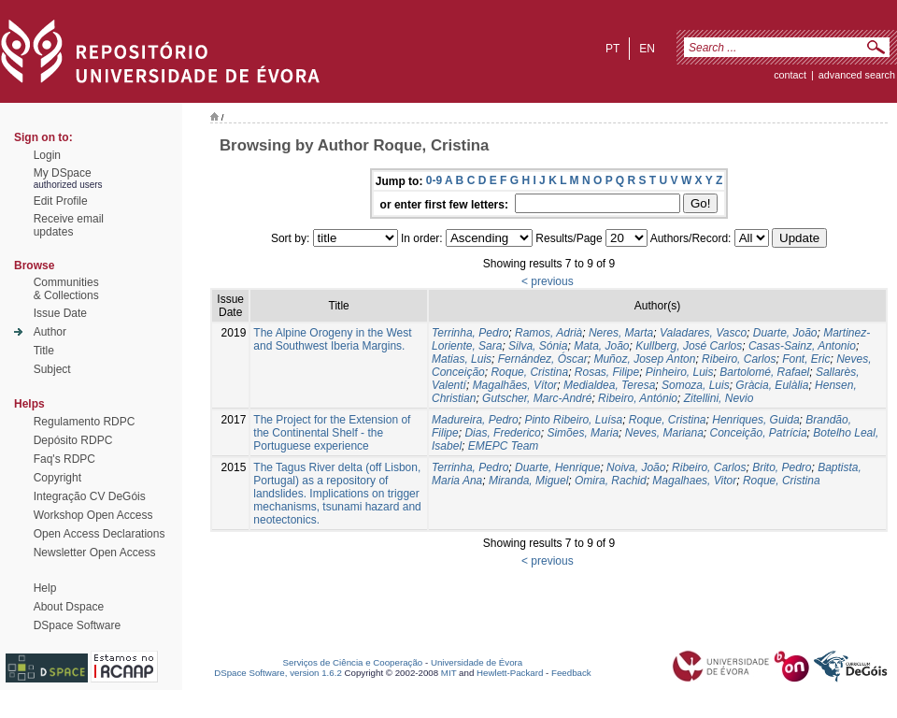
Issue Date (60, 313)
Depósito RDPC (73, 440)
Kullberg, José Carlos (688, 345)
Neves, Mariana (664, 432)
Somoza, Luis (696, 385)
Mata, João (601, 345)
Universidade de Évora (476, 662)
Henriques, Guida (755, 419)
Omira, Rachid (611, 480)
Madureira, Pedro (475, 419)
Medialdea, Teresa (609, 385)
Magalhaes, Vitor (694, 480)
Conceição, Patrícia (758, 432)
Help (45, 588)
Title (44, 350)
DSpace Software (77, 625)
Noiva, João (635, 467)
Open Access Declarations (99, 533)
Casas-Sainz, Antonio (802, 345)
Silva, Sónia (537, 345)
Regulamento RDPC (84, 421)
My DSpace (63, 173)
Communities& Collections (66, 289)
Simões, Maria (583, 432)
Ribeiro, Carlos (739, 359)
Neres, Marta (621, 332)
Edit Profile (61, 201)
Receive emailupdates (69, 225)
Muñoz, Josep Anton (644, 359)
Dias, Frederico (502, 432)
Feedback (571, 673)
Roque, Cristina (529, 372)
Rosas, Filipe (607, 372)
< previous (547, 281)
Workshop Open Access (93, 515)
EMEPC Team (503, 445)
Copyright (57, 477)
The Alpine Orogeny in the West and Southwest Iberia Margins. (332, 339)
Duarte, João (785, 332)
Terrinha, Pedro (470, 332)
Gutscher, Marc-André (536, 398)
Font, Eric (806, 359)
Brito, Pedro (781, 467)
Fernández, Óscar (543, 359)
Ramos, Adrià (548, 332)
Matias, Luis (461, 359)
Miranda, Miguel (528, 480)
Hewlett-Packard (510, 673)
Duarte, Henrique (557, 467)
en (647, 48)
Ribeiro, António (637, 398)
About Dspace (69, 606)
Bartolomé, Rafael (764, 372)
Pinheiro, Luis (680, 372)
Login (47, 155)
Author (50, 331)
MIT (449, 673)
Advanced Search (857, 74)
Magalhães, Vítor (515, 385)
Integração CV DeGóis (90, 496)
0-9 (434, 180)
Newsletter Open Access (95, 552)
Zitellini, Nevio (719, 398)
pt (612, 48)
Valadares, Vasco (703, 332)
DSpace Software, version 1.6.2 (278, 673)
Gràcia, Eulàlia (771, 385)
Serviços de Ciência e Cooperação (353, 662)
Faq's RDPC (64, 459)
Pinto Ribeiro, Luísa (573, 419)
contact (790, 74)
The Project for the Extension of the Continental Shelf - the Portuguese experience (331, 432)
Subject (52, 369)
